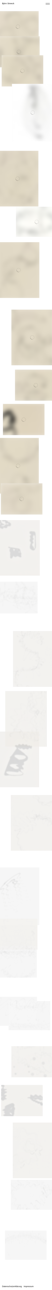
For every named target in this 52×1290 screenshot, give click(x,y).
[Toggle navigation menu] (48, 3)
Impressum (29, 1286)
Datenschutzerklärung (12, 1286)
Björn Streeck (8, 3)
